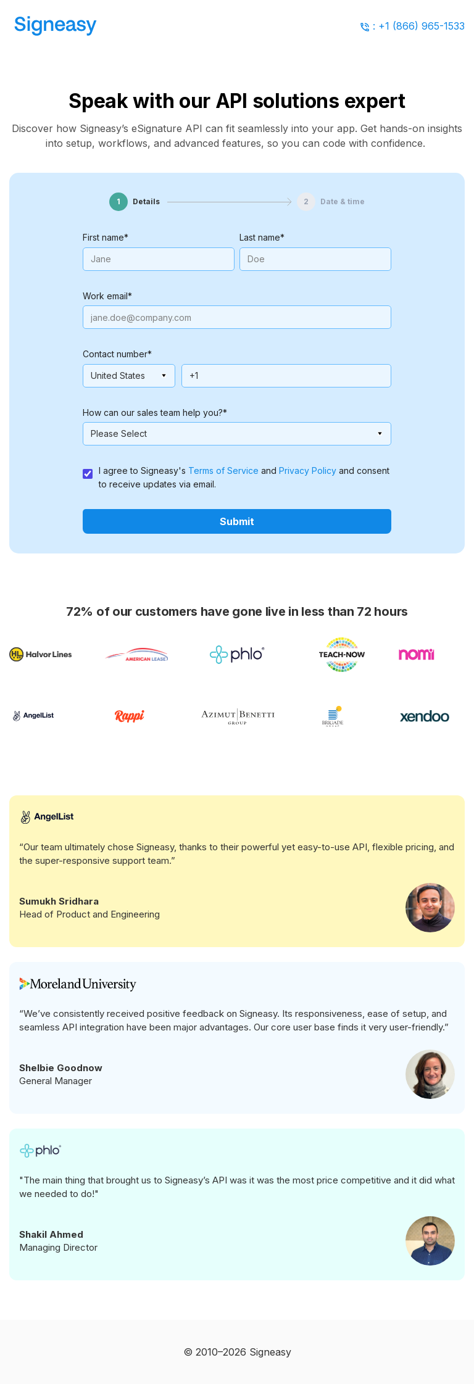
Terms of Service (223, 470)
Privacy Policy (307, 470)
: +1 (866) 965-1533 (419, 26)
